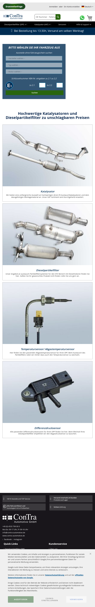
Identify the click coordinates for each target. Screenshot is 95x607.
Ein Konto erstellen (72, 6)
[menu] (47, 24)
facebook (8, 539)
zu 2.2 (49, 85)
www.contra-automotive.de (13, 535)
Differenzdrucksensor (47, 428)
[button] (87, 6)
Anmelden (53, 6)
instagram (17, 539)
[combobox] (47, 17)
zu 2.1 (32, 85)
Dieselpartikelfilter (47, 270)
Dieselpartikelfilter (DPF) (15, 549)
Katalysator (48, 191)
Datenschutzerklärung (55, 575)
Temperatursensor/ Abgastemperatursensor (47, 349)
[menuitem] (15, 24)
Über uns (54, 549)
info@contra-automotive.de (13, 532)
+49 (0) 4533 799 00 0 (11, 526)
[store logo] (13, 16)
